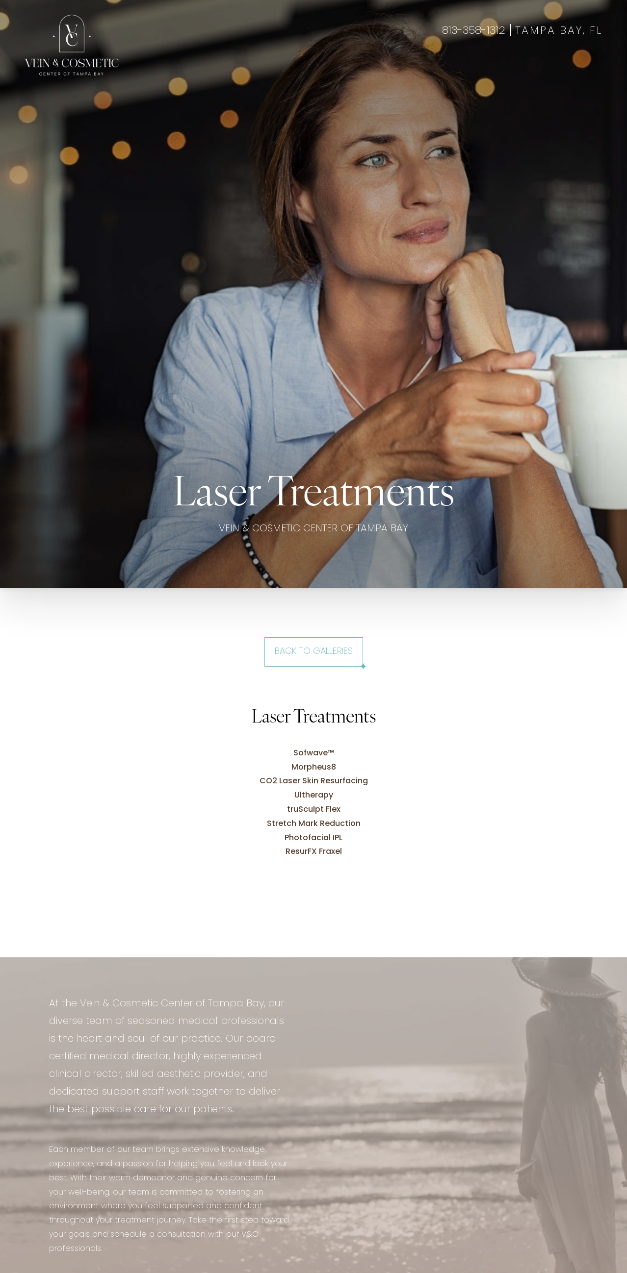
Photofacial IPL (313, 838)
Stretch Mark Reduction (314, 824)
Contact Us (450, 69)
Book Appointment (522, 69)
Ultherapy (313, 795)
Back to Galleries (314, 651)
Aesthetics (220, 69)
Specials (354, 69)
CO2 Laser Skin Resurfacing (314, 781)
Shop (579, 69)
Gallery (312, 69)
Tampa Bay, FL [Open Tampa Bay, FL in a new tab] (558, 31)
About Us (398, 69)
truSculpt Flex (313, 810)
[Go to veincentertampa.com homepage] (72, 45)
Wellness (270, 69)
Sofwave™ (313, 753)
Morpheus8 (313, 768)
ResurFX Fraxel (314, 852)
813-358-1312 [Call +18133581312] (473, 31)
